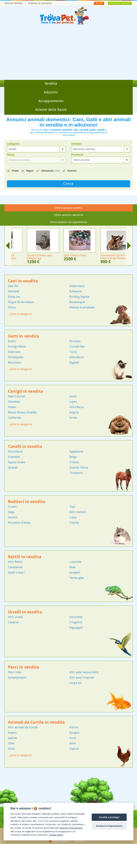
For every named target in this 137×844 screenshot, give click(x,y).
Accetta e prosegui (109, 817)
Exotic (12, 341)
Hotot (73, 396)
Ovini (11, 748)
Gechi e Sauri (16, 572)
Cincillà (74, 522)
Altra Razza (76, 357)
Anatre (12, 732)
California (14, 417)
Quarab (13, 467)
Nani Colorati (16, 396)
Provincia (77, 154)
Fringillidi (75, 622)
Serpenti (74, 572)
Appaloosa (76, 451)
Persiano (74, 341)
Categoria (13, 143)
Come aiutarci (58, 841)
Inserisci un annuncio (40, 3)
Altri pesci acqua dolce (84, 672)
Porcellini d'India (19, 522)
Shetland (13, 291)
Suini (72, 738)
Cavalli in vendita (25, 446)
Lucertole (75, 562)
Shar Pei (13, 286)
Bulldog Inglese (79, 296)
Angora (74, 412)
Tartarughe (76, 578)
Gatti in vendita (23, 336)
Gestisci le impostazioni (109, 826)
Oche (11, 743)
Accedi (99, 3)
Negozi (29, 171)
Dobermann (77, 286)
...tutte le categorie (20, 314)
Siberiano (14, 352)
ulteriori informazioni (71, 828)
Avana (12, 407)
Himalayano (15, 357)
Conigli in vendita (25, 391)
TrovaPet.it (80, 841)
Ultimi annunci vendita (68, 207)
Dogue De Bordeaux (21, 302)
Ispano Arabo (16, 462)
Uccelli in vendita (25, 612)
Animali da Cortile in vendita (36, 722)
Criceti (12, 506)
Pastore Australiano (82, 307)
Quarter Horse (78, 467)
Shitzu (12, 307)
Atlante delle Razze (51, 109)
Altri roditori (77, 512)
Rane (72, 567)
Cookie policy (56, 835)
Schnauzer (75, 291)
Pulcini (73, 727)
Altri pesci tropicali (81, 677)
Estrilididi (76, 617)
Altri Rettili (15, 562)
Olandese (14, 401)
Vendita (51, 83)
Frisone (74, 462)
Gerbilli (13, 517)
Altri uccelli (15, 617)
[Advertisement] (68, 53)
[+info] (57, 171)
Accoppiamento (51, 101)
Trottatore (76, 473)
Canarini (13, 622)
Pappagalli (76, 627)
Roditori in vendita (26, 501)
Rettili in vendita (24, 556)
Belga (73, 457)
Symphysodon (17, 677)
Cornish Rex (77, 346)
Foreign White (17, 346)
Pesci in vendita (23, 667)
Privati (15, 171)
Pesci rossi (14, 672)
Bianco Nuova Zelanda (22, 412)
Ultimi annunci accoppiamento (68, 222)
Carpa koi (75, 683)
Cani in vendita (23, 281)
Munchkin (14, 362)
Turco (73, 352)
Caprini (74, 748)
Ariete (73, 417)
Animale (76, 143)
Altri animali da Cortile (23, 727)
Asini (72, 743)
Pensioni (71, 171)
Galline (12, 738)
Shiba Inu (14, 296)
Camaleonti (15, 567)
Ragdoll (74, 362)
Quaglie (74, 732)
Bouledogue (77, 302)
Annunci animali (13, 3)
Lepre (73, 401)
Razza (11, 154)
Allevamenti (50, 171)
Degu (11, 512)
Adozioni (51, 92)
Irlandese (14, 457)
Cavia (72, 517)
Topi (72, 506)
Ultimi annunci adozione (68, 215)
